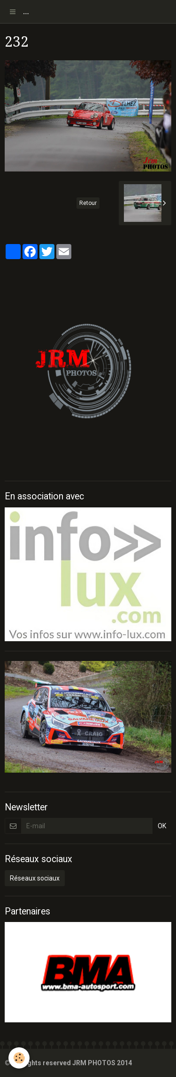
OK (162, 826)
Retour (88, 203)
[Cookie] (19, 1058)
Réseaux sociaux (35, 878)
